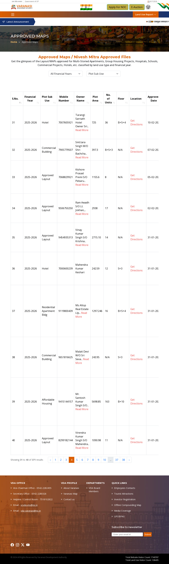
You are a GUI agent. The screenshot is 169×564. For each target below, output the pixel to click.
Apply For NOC (117, 7)
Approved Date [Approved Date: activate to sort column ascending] (154, 98)
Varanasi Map (70, 493)
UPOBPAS (119, 516)
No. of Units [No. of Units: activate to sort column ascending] (108, 98)
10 (104, 460)
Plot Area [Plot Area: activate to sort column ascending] (95, 98)
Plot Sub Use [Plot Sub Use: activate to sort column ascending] (47, 98)
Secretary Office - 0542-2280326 (29, 493)
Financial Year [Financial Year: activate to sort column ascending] (30, 98)
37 (116, 460)
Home (14, 41)
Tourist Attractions (123, 493)
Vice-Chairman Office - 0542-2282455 (32, 487)
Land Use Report (145, 14)
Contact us (69, 499)
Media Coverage (122, 510)
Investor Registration (124, 499)
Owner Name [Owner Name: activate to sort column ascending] (80, 98)
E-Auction (137, 7)
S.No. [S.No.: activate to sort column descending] (15, 98)
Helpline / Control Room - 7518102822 (32, 499)
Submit (147, 534)
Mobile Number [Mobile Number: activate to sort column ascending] (64, 98)
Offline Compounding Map (127, 505)
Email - (25, 505)
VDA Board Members (94, 489)
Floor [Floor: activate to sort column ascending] (121, 98)
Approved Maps (30, 41)
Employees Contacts (124, 487)
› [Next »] (129, 460)
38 (123, 460)
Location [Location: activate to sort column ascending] (135, 98)
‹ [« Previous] (50, 460)
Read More (81, 130)
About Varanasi (71, 487)
